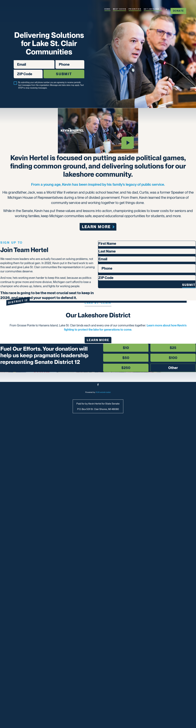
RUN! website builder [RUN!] (103, 693)
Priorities (135, 9)
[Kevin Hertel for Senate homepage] (29, 13)
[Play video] (127, 155)
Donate (178, 10)
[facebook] (166, 9)
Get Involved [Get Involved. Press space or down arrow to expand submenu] (153, 9)
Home (107, 9)
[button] (38, 308)
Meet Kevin (119, 9)
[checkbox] (15, 85)
